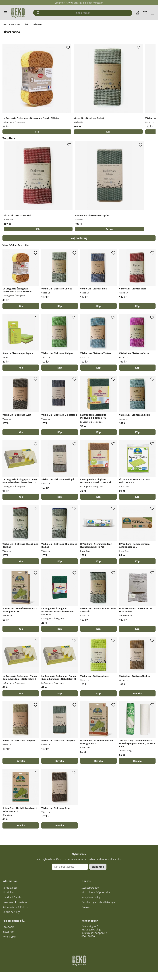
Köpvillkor (8, 892)
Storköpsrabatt (90, 888)
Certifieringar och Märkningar (98, 902)
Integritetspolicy (90, 897)
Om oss (85, 907)
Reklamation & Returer (15, 907)
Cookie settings (11, 912)
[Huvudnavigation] (5, 13)
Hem (4, 24)
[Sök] (82, 13)
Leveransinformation (14, 902)
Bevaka (109, 229)
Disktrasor (37, 24)
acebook (9, 927)
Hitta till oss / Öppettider (95, 892)
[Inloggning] (138, 13)
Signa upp (98, 867)
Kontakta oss (10, 888)
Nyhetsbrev (9, 936)
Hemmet (15, 24)
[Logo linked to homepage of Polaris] (18, 13)
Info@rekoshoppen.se (94, 933)
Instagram (8, 932)
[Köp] (36, 131)
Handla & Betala (11, 897)
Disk (26, 24)
